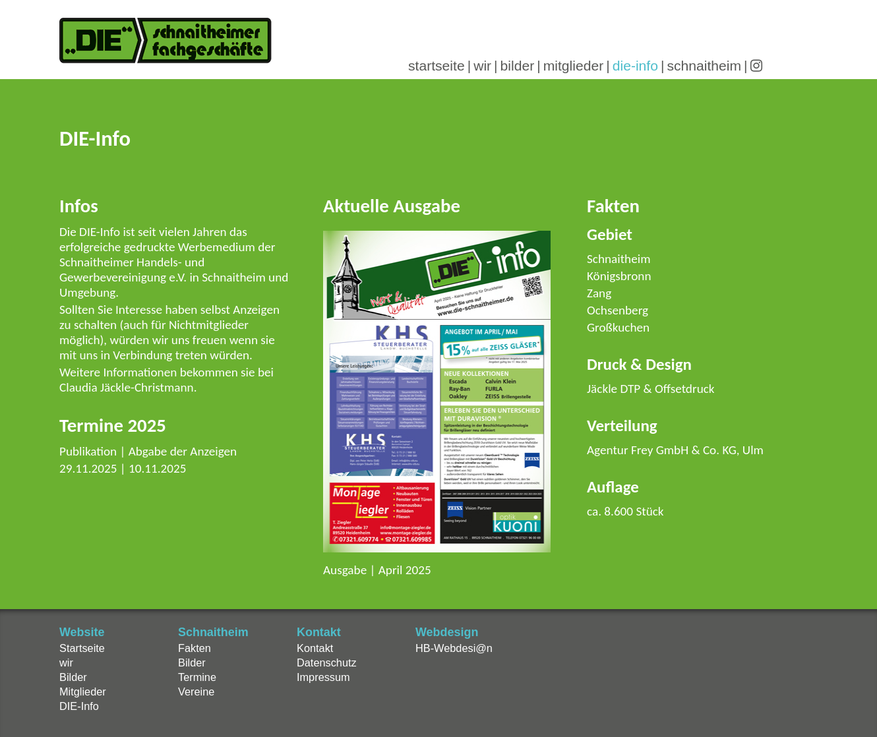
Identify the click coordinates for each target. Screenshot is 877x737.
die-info (635, 65)
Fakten (194, 648)
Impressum (323, 677)
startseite (436, 65)
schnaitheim (704, 65)
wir (482, 65)
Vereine (196, 691)
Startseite (82, 648)
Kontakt (315, 648)
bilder (517, 65)
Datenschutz (327, 662)
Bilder (73, 677)
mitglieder (573, 65)
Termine (197, 677)
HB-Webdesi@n (454, 648)
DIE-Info (79, 706)
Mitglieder (82, 691)
